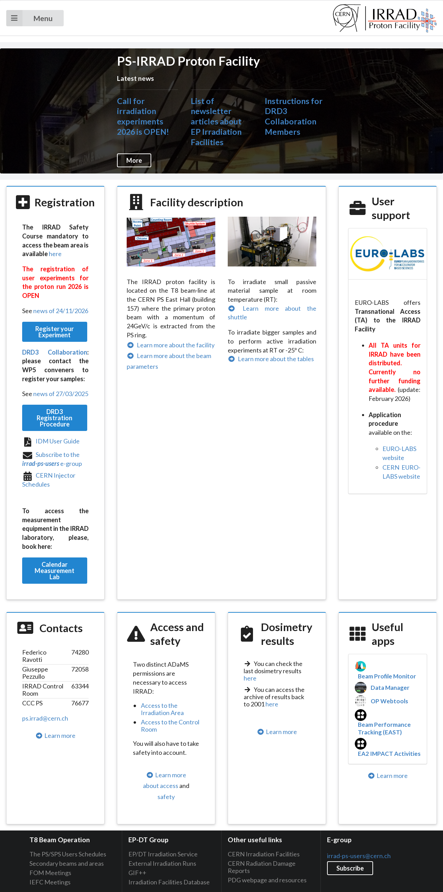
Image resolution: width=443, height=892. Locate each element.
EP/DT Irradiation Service (163, 854)
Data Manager (390, 687)
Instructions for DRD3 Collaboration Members (294, 116)
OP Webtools (389, 701)
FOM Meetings (50, 872)
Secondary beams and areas (66, 863)
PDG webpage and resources (267, 880)
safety (166, 796)
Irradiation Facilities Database (169, 882)
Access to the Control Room (170, 725)
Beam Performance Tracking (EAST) (384, 728)
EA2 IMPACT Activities (389, 753)
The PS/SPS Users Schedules (67, 854)
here (55, 253)
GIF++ (137, 872)
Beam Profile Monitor (387, 676)
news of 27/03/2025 (60, 393)
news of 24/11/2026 (60, 310)
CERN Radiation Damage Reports (262, 867)
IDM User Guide (58, 441)
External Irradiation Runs (162, 863)
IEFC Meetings (50, 882)
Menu (29, 18)
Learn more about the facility (171, 345)
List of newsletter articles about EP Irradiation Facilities (216, 121)
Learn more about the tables (271, 359)
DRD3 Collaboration (54, 352)
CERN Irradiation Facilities (264, 854)
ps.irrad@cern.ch (45, 718)
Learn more (55, 735)
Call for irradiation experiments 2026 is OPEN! (143, 116)
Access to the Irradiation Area (162, 709)
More (134, 160)
